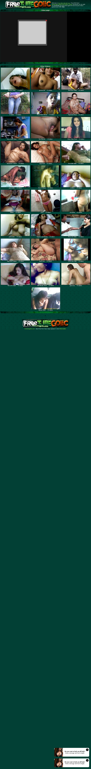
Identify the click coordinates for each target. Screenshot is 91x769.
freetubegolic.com (30, 328)
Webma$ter (63, 328)
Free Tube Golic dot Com (64, 3)
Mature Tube (55, 4)
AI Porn (70, 4)
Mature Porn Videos (63, 4)
